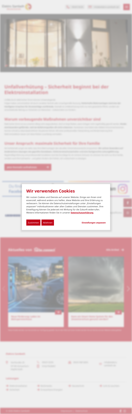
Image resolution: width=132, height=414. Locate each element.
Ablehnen (47, 222)
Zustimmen (33, 222)
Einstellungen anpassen (94, 222)
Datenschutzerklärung (82, 212)
